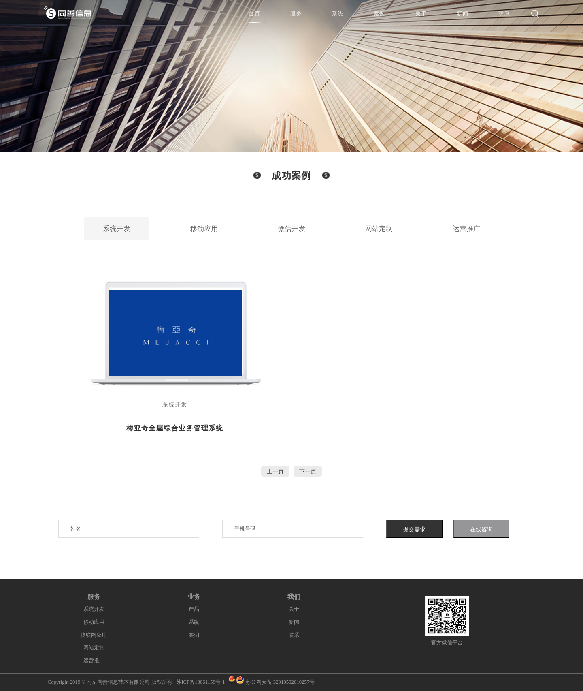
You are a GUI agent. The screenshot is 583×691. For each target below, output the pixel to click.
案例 (194, 635)
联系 (294, 635)
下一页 (307, 471)
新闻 (294, 622)
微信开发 (291, 229)
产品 (194, 609)
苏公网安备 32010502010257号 (280, 682)
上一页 (275, 471)
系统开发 (116, 229)
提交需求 (414, 529)
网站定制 (379, 229)
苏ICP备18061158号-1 (200, 682)
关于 (294, 609)
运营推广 (466, 229)
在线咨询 (481, 529)
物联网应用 (94, 635)
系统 (194, 622)
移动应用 (204, 229)
